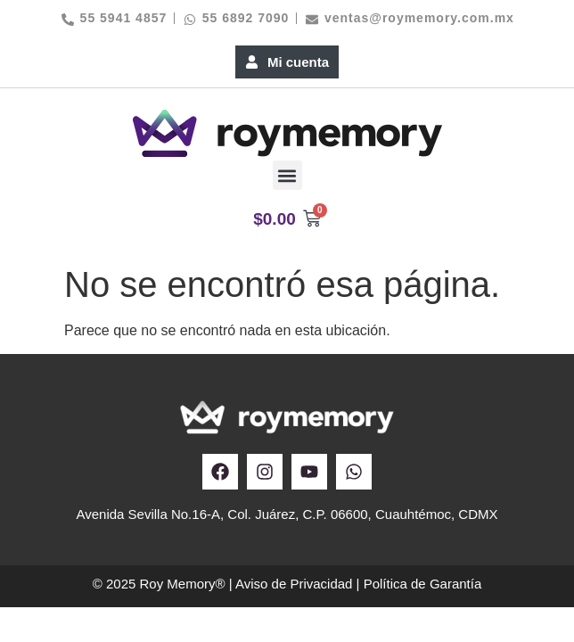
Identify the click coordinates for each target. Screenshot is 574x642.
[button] (287, 175)
